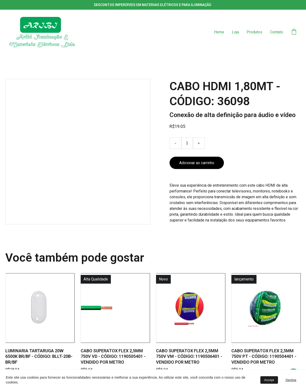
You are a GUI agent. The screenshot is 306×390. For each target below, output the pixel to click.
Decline (291, 380)
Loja (235, 32)
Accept (269, 380)
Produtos (254, 32)
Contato (276, 32)
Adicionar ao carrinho (196, 163)
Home (219, 32)
